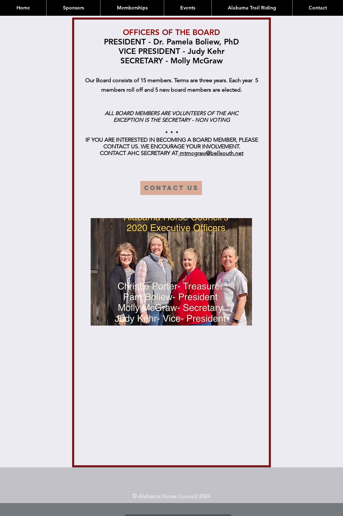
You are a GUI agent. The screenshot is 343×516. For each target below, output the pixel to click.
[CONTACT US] (171, 188)
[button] (171, 272)
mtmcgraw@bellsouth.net (210, 153)
